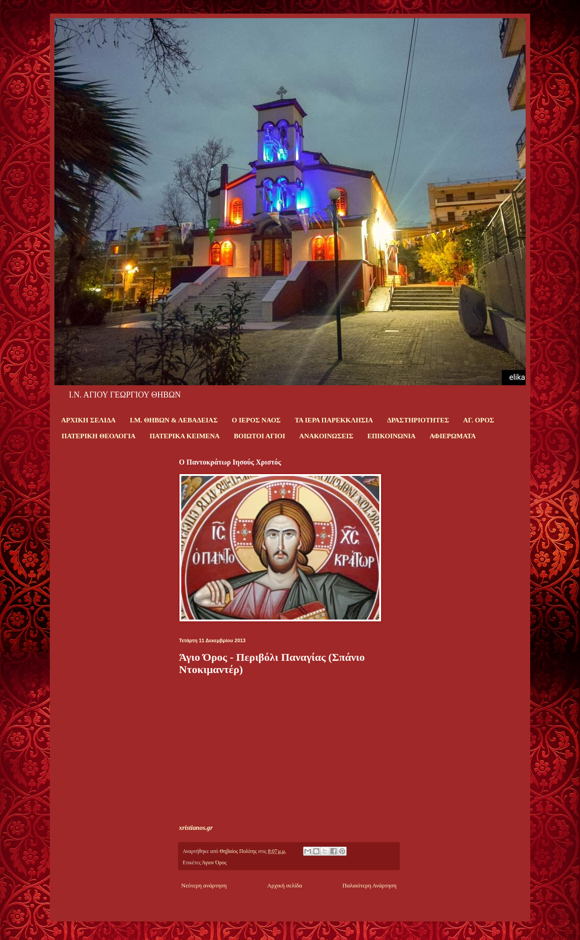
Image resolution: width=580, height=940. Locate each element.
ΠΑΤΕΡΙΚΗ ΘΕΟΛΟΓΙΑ (98, 436)
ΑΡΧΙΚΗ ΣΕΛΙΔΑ (88, 420)
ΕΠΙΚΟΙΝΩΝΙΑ (391, 436)
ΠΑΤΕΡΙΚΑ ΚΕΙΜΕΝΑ (185, 436)
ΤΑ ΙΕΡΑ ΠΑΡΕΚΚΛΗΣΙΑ (334, 420)
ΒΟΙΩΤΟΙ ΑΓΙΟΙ (259, 436)
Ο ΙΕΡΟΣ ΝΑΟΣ (256, 420)
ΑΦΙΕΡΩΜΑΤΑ (453, 436)
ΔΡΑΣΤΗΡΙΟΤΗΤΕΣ (418, 420)
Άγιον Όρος (214, 863)
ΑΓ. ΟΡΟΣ (478, 420)
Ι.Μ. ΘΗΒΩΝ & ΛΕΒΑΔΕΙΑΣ (174, 420)
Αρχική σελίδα (284, 885)
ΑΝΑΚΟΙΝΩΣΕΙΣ (326, 436)
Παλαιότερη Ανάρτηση (369, 885)
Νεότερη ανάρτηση (204, 885)
